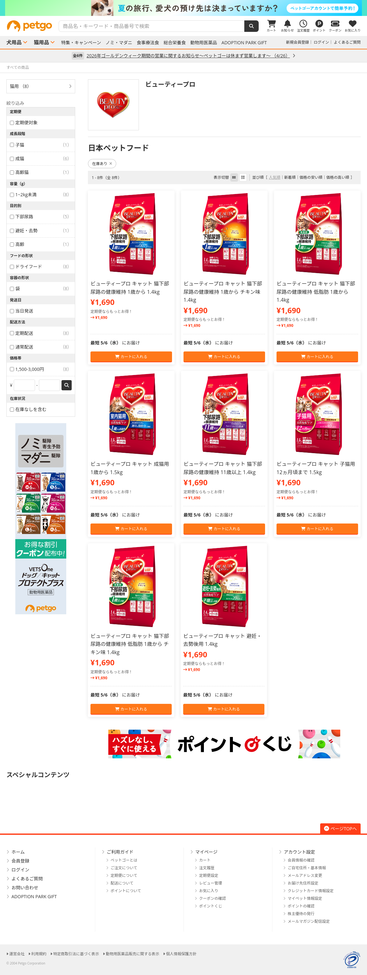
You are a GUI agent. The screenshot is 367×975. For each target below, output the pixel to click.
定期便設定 (208, 875)
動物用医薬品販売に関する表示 (132, 954)
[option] (183, 8)
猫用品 (41, 42)
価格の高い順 (337, 177)
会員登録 (20, 861)
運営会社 (17, 954)
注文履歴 (206, 867)
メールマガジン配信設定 (309, 921)
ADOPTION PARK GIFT (244, 42)
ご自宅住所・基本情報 (307, 867)
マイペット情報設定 (305, 898)
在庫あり (102, 163)
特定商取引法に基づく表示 (76, 954)
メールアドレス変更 (305, 875)
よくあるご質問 (347, 42)
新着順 (290, 177)
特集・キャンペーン (81, 42)
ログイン (321, 42)
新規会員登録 (297, 42)
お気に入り (208, 890)
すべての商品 (17, 67)
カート (205, 860)
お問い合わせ (24, 888)
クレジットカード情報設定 (311, 890)
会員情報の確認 (301, 860)
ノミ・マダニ (118, 42)
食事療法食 (148, 42)
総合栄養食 (174, 42)
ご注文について (124, 867)
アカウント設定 (299, 852)
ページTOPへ (340, 829)
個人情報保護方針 (181, 954)
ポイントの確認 (301, 906)
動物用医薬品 (203, 42)
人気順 (274, 177)
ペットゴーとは (124, 860)
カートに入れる (131, 356)
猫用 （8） (21, 86)
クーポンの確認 (212, 898)
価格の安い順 (310, 177)
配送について (122, 883)
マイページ (206, 852)
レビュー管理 (210, 883)
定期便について (124, 875)
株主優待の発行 (301, 913)
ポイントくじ (210, 906)
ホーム (18, 852)
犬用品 (14, 42)
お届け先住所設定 (303, 883)
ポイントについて (126, 890)
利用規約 (39, 954)
